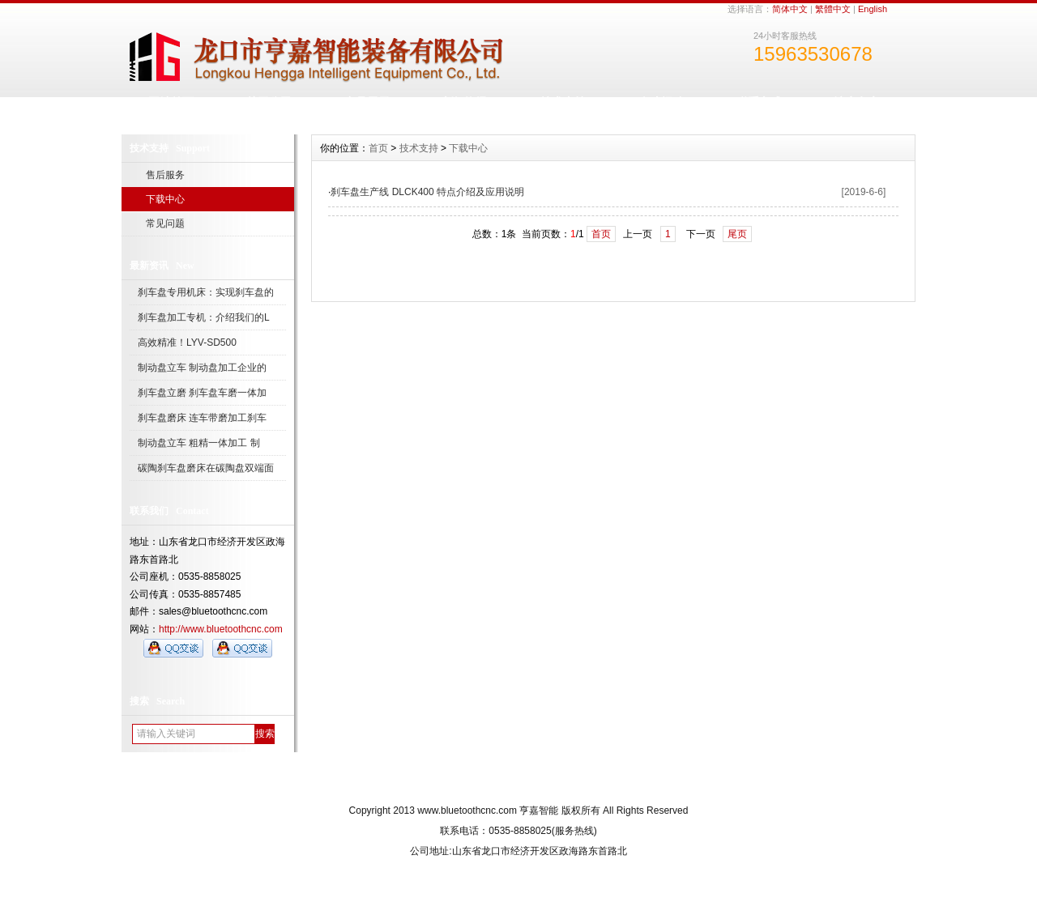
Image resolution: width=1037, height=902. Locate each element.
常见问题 (165, 223)
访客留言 (857, 102)
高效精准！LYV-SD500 (187, 342)
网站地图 (580, 780)
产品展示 (367, 102)
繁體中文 (833, 9)
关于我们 (455, 780)
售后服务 (165, 175)
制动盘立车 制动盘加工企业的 (202, 367)
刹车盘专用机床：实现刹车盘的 (206, 292)
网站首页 (171, 102)
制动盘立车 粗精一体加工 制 (199, 443)
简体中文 (790, 9)
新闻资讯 (465, 102)
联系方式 (759, 102)
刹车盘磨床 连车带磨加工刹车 (202, 417)
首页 (378, 148)
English (872, 9)
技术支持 (563, 102)
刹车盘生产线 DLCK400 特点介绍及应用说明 (427, 192)
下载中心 (165, 199)
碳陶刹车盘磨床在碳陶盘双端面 (206, 468)
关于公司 (269, 102)
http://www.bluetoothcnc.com (221, 629)
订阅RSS (644, 780)
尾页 (737, 234)
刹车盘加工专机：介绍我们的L (204, 317)
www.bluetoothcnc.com (467, 810)
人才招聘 (661, 102)
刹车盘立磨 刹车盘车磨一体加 (202, 392)
